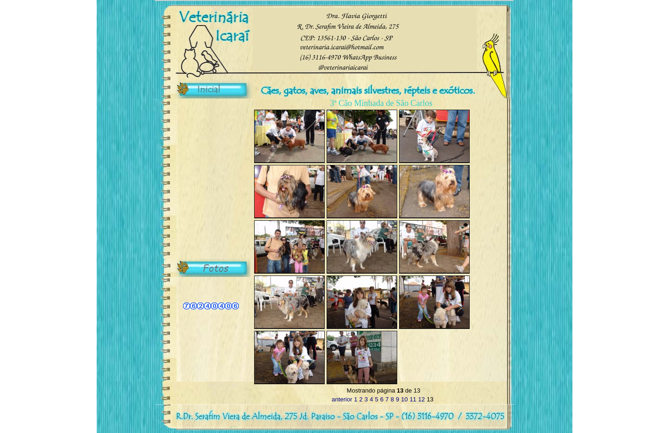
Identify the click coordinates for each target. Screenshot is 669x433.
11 (413, 399)
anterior (342, 399)
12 (421, 399)
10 (404, 399)
